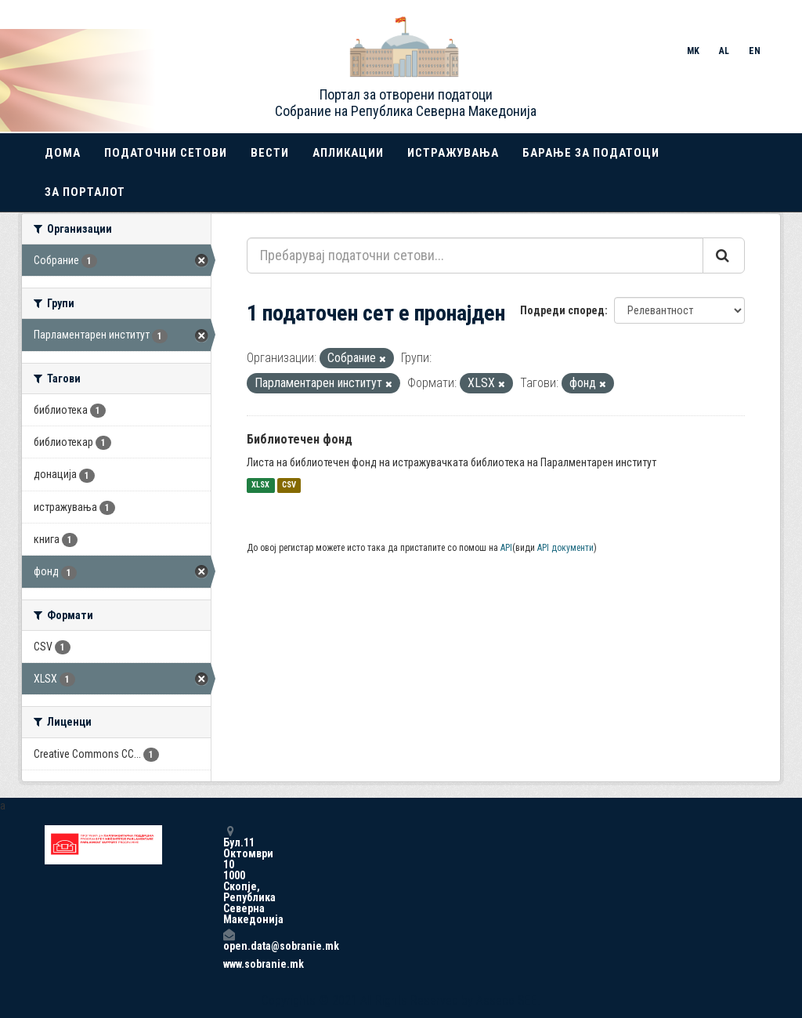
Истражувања (453, 153)
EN (754, 50)
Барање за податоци (590, 153)
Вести (270, 153)
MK (693, 50)
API (506, 547)
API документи (565, 547)
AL (724, 50)
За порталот (85, 192)
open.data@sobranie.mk (228, 940)
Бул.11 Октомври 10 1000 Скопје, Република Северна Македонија (228, 875)
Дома (63, 153)
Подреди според (562, 310)
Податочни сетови (165, 153)
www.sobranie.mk (228, 963)
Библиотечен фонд (299, 439)
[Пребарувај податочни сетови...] (475, 255)
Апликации (348, 153)
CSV (289, 485)
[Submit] (724, 255)
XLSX (260, 485)
